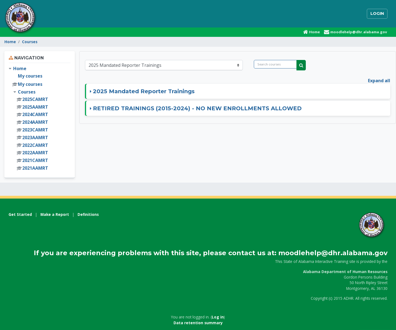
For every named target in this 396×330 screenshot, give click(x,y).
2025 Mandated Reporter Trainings (144, 91)
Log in (218, 317)
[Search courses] (275, 64)
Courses (29, 41)
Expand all (379, 81)
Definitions (88, 214)
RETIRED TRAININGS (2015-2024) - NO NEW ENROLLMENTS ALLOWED (197, 108)
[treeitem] (39, 118)
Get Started (20, 214)
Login (377, 13)
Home (10, 41)
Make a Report (54, 214)
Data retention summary (198, 322)
